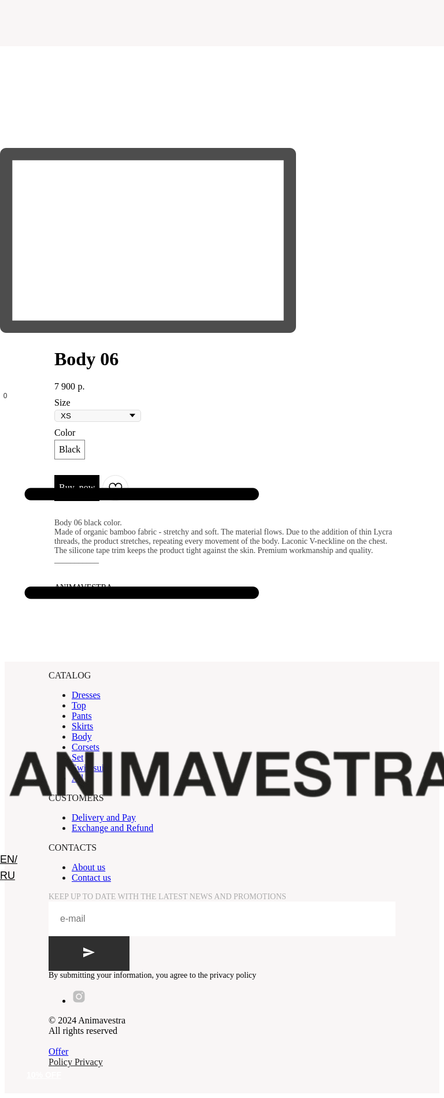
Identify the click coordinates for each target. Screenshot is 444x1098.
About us (88, 867)
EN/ (8, 859)
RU (7, 875)
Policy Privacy (76, 1062)
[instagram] (79, 1001)
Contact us (91, 877)
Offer (58, 1051)
